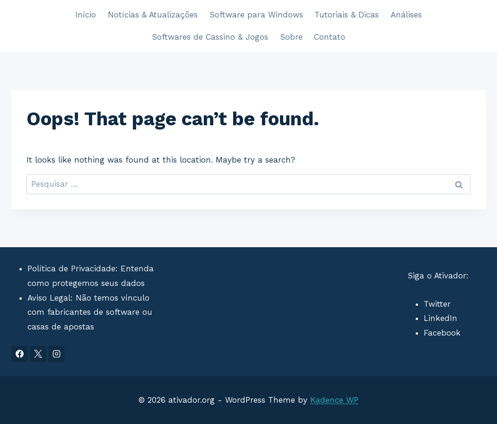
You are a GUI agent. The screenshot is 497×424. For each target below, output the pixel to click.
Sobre (291, 37)
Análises (406, 14)
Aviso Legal (48, 298)
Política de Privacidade (71, 268)
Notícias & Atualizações (153, 14)
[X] (38, 354)
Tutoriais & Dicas (346, 14)
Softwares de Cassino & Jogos (210, 37)
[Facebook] (19, 354)
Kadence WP (334, 400)
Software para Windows (256, 14)
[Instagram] (56, 354)
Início (85, 14)
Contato (329, 37)
